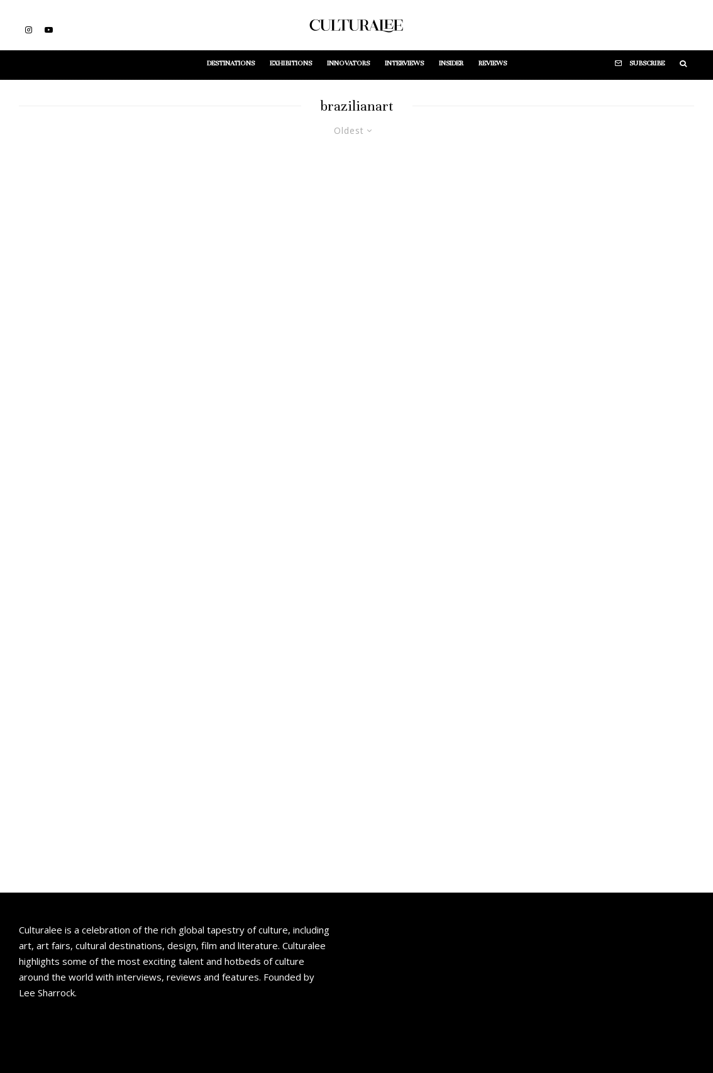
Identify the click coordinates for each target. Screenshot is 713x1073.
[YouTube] (48, 30)
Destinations (231, 62)
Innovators (348, 62)
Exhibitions (291, 62)
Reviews (492, 62)
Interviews (404, 62)
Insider (451, 62)
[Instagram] (28, 30)
